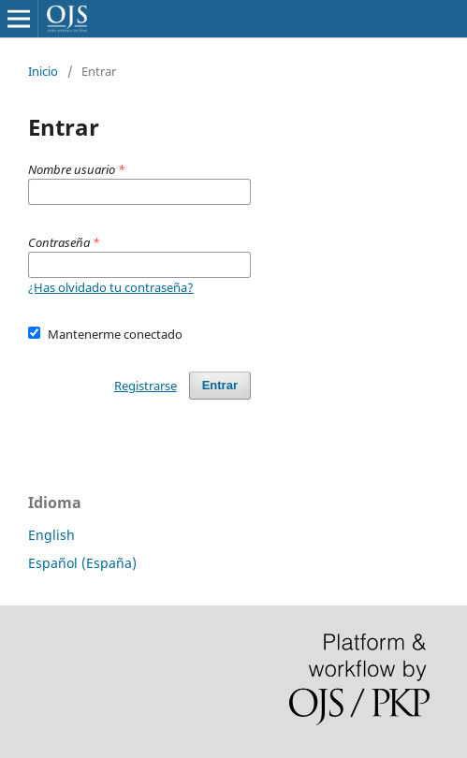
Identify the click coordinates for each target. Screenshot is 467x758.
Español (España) (82, 563)
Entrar (220, 385)
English (51, 535)
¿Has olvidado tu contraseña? (111, 287)
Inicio (43, 71)
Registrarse (145, 385)
